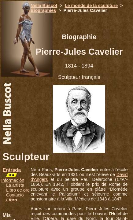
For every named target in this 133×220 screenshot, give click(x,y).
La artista (15, 185)
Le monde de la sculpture (91, 5)
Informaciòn (12, 180)
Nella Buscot (44, 5)
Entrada (11, 170)
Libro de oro (18, 190)
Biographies (43, 10)
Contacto (15, 195)
